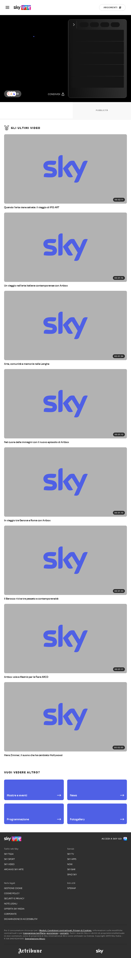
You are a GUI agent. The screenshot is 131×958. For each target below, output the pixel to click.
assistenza (52, 933)
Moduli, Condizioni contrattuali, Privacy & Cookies (65, 930)
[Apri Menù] (9, 7)
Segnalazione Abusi (35, 938)
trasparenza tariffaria (34, 933)
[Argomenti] (112, 7)
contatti (64, 933)
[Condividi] (56, 94)
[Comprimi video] (74, 24)
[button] (14, 93)
